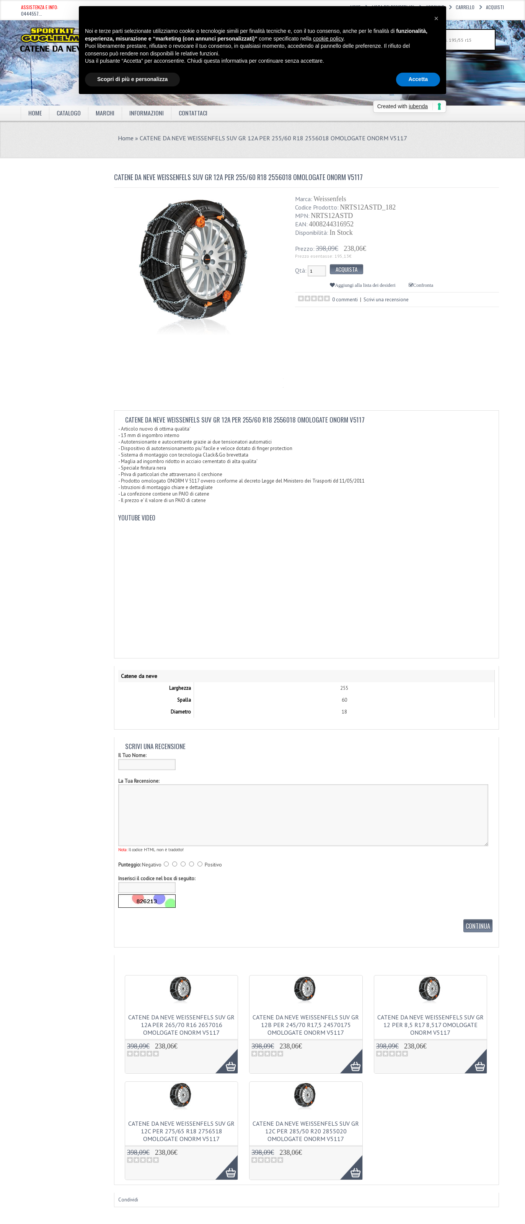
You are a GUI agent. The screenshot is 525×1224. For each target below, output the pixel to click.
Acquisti (495, 7)
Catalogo (69, 112)
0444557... (31, 13)
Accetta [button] (418, 79)
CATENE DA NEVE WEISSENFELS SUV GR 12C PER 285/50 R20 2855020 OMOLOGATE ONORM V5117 (306, 1131)
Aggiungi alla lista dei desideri (365, 285)
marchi (105, 112)
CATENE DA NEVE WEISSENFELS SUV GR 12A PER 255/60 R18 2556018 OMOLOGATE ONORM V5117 (273, 138)
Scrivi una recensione (386, 299)
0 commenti (345, 299)
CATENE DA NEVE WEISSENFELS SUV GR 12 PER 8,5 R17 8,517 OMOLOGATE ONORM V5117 (430, 1024)
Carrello (465, 7)
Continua (478, 926)
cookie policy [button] (328, 39)
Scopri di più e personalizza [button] (132, 79)
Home (35, 112)
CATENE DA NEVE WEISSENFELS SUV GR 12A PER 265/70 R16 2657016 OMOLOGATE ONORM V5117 (181, 1024)
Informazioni (146, 112)
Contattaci (193, 112)
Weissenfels (329, 199)
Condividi (128, 1199)
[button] (436, 18)
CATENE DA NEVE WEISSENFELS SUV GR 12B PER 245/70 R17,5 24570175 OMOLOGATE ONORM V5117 (306, 1024)
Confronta (423, 285)
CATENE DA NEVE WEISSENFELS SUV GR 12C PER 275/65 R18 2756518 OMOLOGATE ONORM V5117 (181, 1131)
